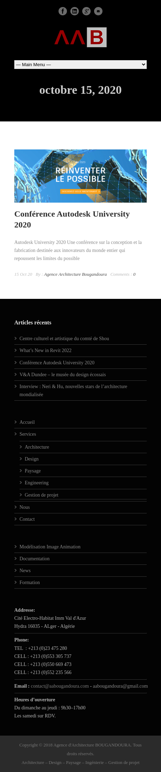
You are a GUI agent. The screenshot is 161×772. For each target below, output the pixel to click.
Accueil (27, 422)
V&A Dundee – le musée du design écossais (63, 374)
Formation (30, 582)
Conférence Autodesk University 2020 (57, 362)
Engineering (36, 482)
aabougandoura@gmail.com (120, 686)
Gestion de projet (41, 495)
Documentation (34, 558)
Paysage (33, 470)
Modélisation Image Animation (50, 546)
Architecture (37, 447)
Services (28, 434)
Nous (25, 507)
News (25, 570)
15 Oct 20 (23, 274)
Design (32, 459)
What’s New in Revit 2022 (45, 350)
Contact (27, 519)
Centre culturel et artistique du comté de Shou (64, 338)
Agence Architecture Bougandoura (75, 274)
